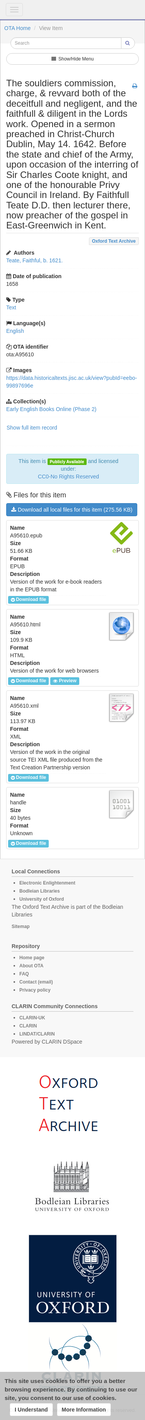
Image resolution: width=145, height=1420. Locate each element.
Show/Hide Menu (72, 59)
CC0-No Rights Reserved (68, 476)
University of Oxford (41, 899)
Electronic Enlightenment (47, 883)
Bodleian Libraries (39, 891)
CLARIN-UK (32, 1018)
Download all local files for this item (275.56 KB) (71, 510)
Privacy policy (35, 990)
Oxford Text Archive (114, 241)
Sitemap (21, 926)
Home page (31, 957)
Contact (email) (36, 982)
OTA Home (17, 28)
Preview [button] (64, 681)
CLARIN (28, 1026)
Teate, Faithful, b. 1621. (34, 260)
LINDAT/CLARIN (37, 1034)
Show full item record (32, 428)
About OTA (31, 965)
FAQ (24, 974)
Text (11, 307)
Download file (28, 600)
